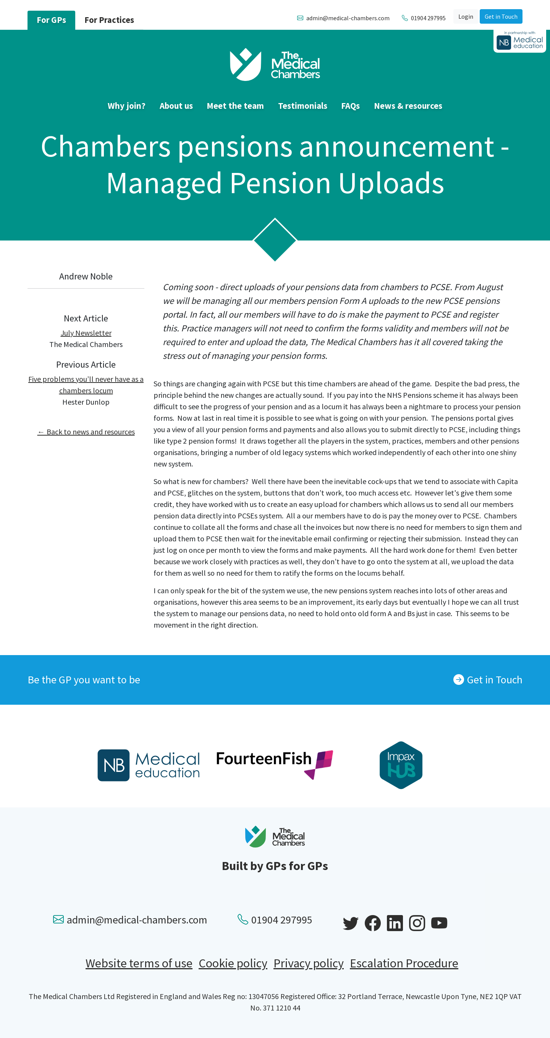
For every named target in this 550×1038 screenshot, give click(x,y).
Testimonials (302, 105)
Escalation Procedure (404, 963)
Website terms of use (139, 963)
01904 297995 (275, 920)
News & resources (408, 105)
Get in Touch (501, 16)
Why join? (127, 105)
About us (176, 105)
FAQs (350, 105)
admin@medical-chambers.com (130, 920)
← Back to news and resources (86, 431)
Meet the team (235, 105)
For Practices (109, 20)
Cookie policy (233, 963)
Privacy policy (308, 963)
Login (465, 16)
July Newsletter (86, 332)
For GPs (51, 20)
